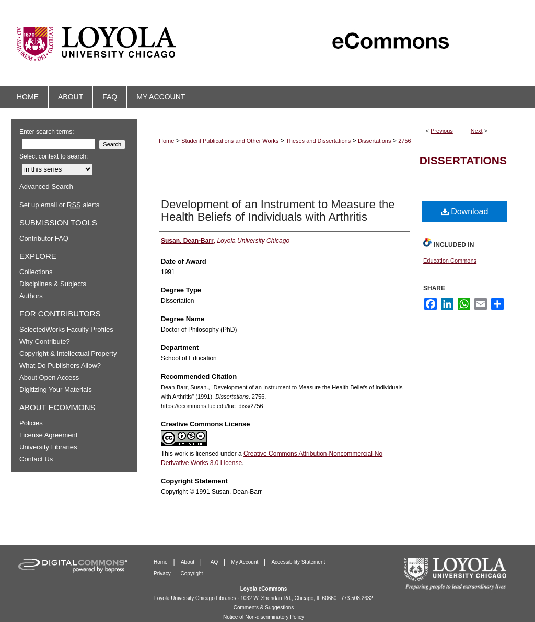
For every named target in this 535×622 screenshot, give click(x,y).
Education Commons (449, 260)
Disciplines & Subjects (52, 284)
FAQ (213, 562)
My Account (245, 562)
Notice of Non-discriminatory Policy (263, 617)
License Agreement (48, 435)
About (188, 562)
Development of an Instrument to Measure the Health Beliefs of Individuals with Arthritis (278, 210)
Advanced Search (46, 186)
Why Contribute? (44, 341)
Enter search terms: (46, 131)
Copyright (192, 573)
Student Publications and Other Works (229, 141)
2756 (404, 141)
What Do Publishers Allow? (60, 365)
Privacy (163, 573)
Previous (442, 131)
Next (477, 131)
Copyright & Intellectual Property (68, 353)
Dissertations (374, 141)
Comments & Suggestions (264, 607)
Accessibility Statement (298, 562)
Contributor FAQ (43, 238)
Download (465, 211)
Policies (31, 423)
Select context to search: (53, 156)
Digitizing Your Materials (55, 389)
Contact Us (36, 459)
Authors (31, 296)
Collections (36, 272)
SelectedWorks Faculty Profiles (66, 329)
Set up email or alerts (59, 205)
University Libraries (48, 447)
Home (166, 141)
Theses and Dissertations (318, 141)
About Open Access (49, 377)
